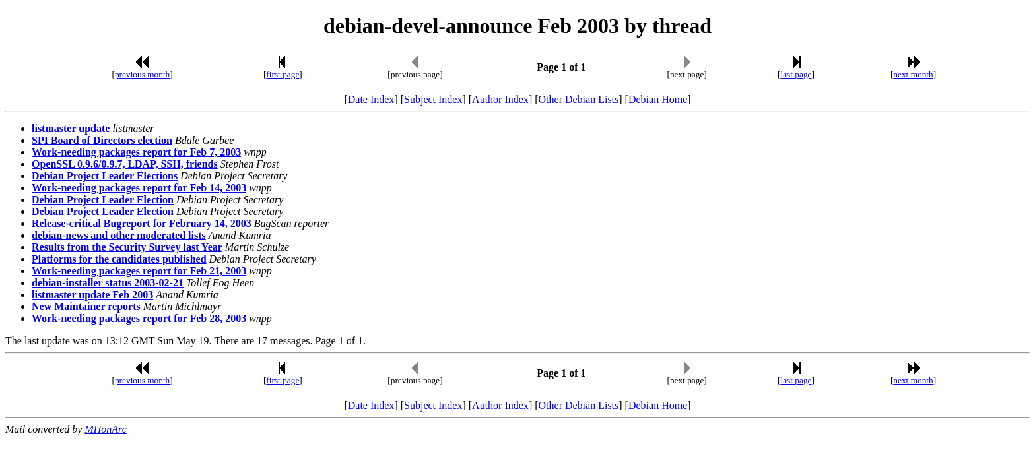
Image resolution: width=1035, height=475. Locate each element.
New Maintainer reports (86, 306)
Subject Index (433, 99)
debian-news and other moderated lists (119, 235)
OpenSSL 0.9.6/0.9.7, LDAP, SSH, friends (125, 164)
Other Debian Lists (579, 99)
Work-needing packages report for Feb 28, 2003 (139, 318)
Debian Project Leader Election (103, 199)
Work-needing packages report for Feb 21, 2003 (139, 270)
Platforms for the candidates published (119, 259)
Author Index (500, 99)
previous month (142, 74)
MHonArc (105, 429)
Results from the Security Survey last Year (127, 247)
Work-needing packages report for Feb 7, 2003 (136, 152)
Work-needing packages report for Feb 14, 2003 (139, 187)
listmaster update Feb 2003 (92, 294)
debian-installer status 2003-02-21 (108, 282)
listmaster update (71, 128)
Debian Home (657, 99)
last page (796, 74)
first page (282, 74)
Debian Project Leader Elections (105, 175)
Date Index (371, 99)
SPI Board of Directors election (102, 140)
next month (913, 74)
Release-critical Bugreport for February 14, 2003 (141, 223)
